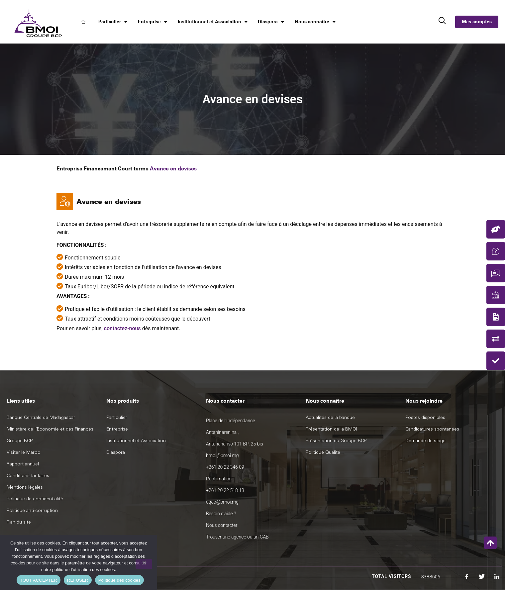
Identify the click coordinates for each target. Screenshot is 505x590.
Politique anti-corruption (32, 510)
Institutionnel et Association (213, 22)
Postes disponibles (425, 417)
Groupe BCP (20, 440)
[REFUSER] (144, 564)
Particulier (112, 22)
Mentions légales (25, 487)
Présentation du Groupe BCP (336, 440)
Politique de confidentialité (35, 499)
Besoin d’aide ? (221, 513)
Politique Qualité (323, 452)
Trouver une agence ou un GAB (237, 537)
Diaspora (271, 22)
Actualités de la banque (330, 417)
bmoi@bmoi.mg (222, 455)
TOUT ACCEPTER (38, 580)
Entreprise (152, 22)
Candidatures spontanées (432, 429)
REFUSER (77, 580)
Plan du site (19, 522)
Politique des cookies (119, 580)
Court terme (133, 168)
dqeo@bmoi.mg (222, 502)
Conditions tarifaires (28, 475)
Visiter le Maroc (23, 452)
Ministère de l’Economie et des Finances (50, 429)
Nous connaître (315, 22)
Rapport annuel (23, 464)
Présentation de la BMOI (331, 429)
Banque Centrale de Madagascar (41, 417)
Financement (100, 168)
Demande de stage (425, 440)
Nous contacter (221, 525)
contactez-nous (122, 328)
